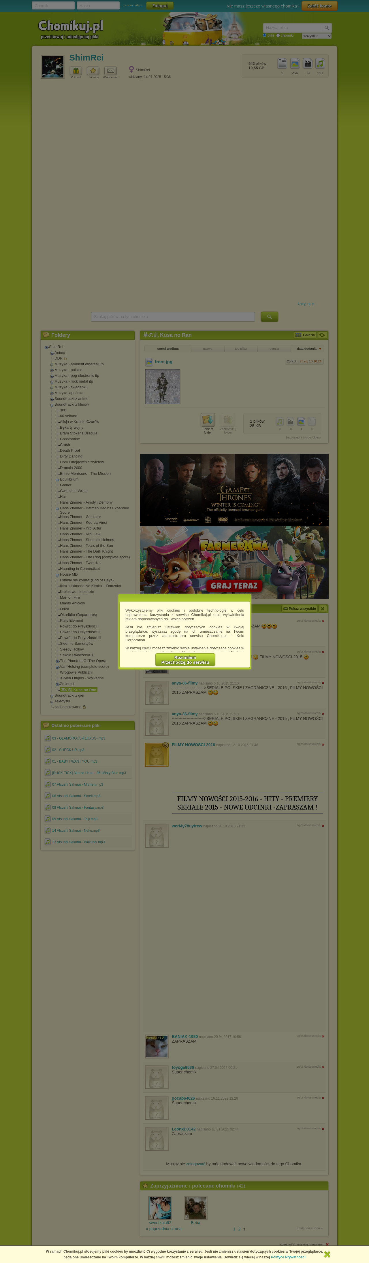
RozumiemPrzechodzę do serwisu (185, 660)
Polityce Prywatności (288, 1257)
